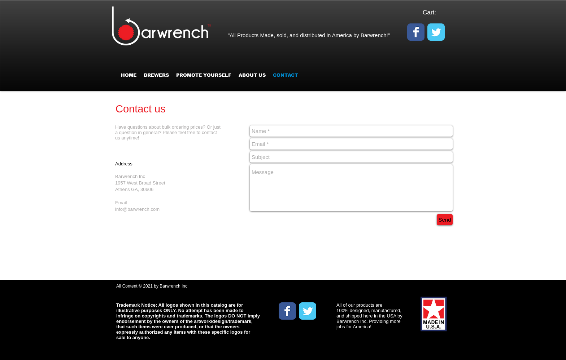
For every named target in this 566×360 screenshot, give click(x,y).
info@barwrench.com (137, 209)
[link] (434, 12)
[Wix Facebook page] (416, 32)
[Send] (445, 219)
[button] (204, 75)
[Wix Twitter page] (436, 32)
